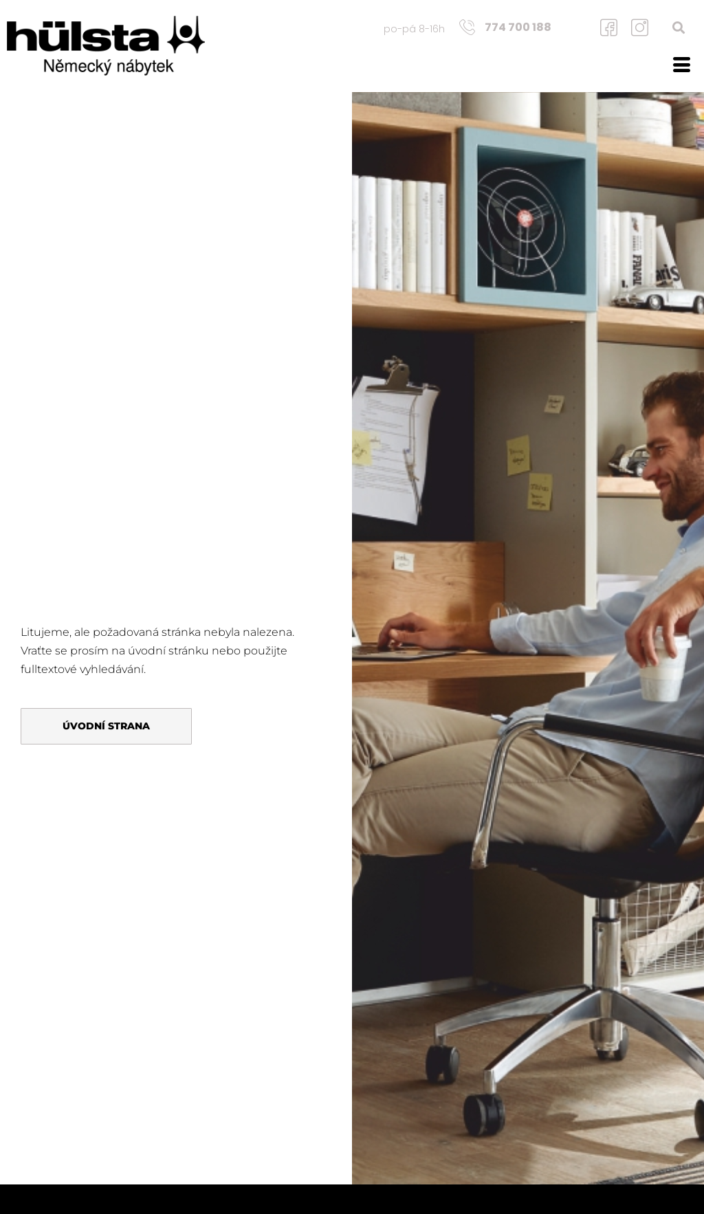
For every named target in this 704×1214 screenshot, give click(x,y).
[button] (679, 27)
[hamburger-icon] (681, 66)
